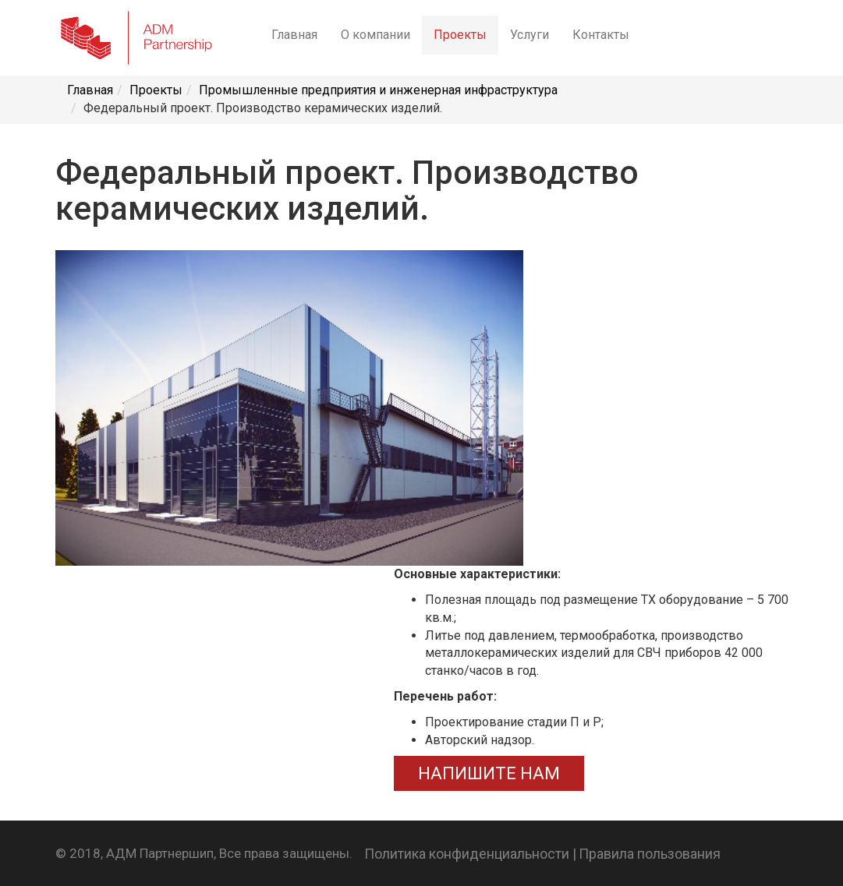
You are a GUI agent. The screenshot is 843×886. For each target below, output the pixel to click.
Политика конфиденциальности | (470, 853)
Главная (294, 34)
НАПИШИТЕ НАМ (489, 773)
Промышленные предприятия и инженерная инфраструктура (378, 90)
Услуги (529, 34)
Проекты (460, 34)
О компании (375, 34)
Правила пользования (650, 853)
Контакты (600, 34)
